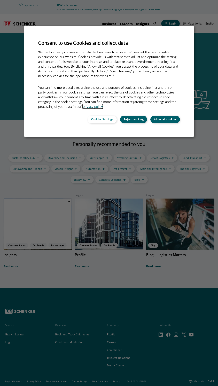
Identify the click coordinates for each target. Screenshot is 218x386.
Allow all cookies (165, 119)
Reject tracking (133, 119)
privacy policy (93, 106)
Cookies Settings (102, 119)
